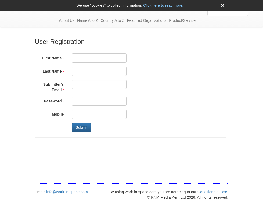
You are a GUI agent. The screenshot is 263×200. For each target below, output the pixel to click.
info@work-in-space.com (67, 192)
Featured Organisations (146, 20)
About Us (67, 20)
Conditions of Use (212, 192)
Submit (81, 127)
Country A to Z (112, 20)
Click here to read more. (163, 5)
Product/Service (182, 20)
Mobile (58, 114)
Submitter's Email (53, 87)
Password (54, 101)
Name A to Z (87, 20)
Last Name (53, 71)
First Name (53, 58)
